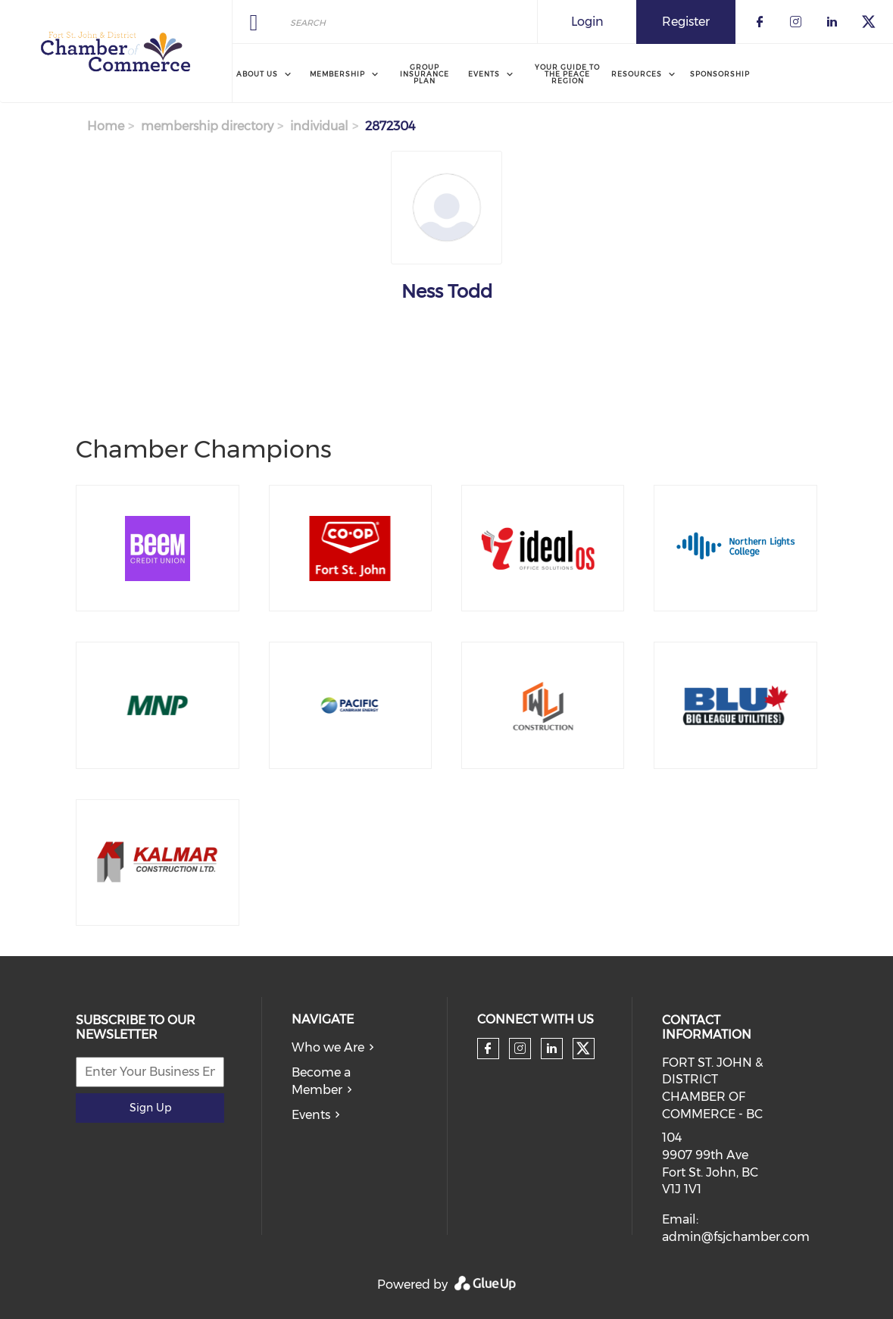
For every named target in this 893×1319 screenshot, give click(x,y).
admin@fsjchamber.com (736, 1237)
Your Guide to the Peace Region (567, 74)
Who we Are (328, 1047)
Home (105, 126)
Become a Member (321, 1081)
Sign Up (150, 1107)
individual (319, 126)
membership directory (207, 126)
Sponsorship (720, 74)
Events (311, 1115)
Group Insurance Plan (424, 74)
